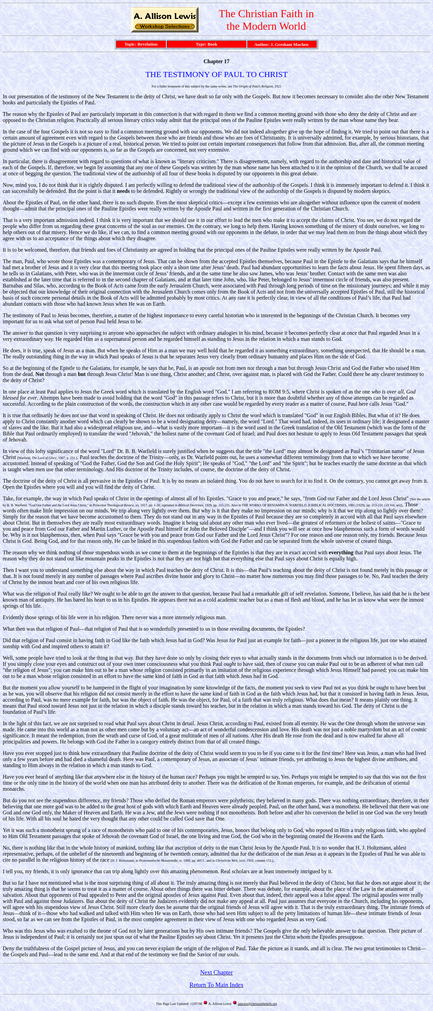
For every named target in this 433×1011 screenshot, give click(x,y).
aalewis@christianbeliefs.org (257, 1004)
